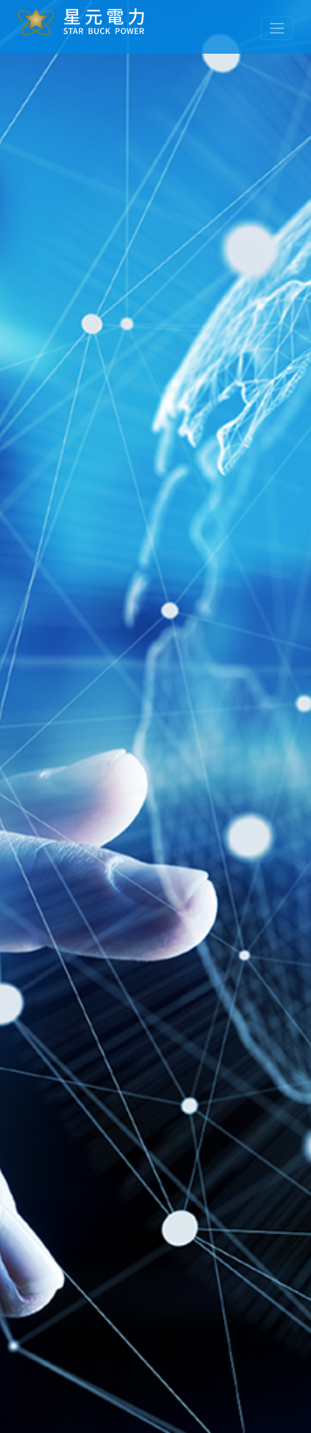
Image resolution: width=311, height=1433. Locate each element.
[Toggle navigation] (277, 28)
